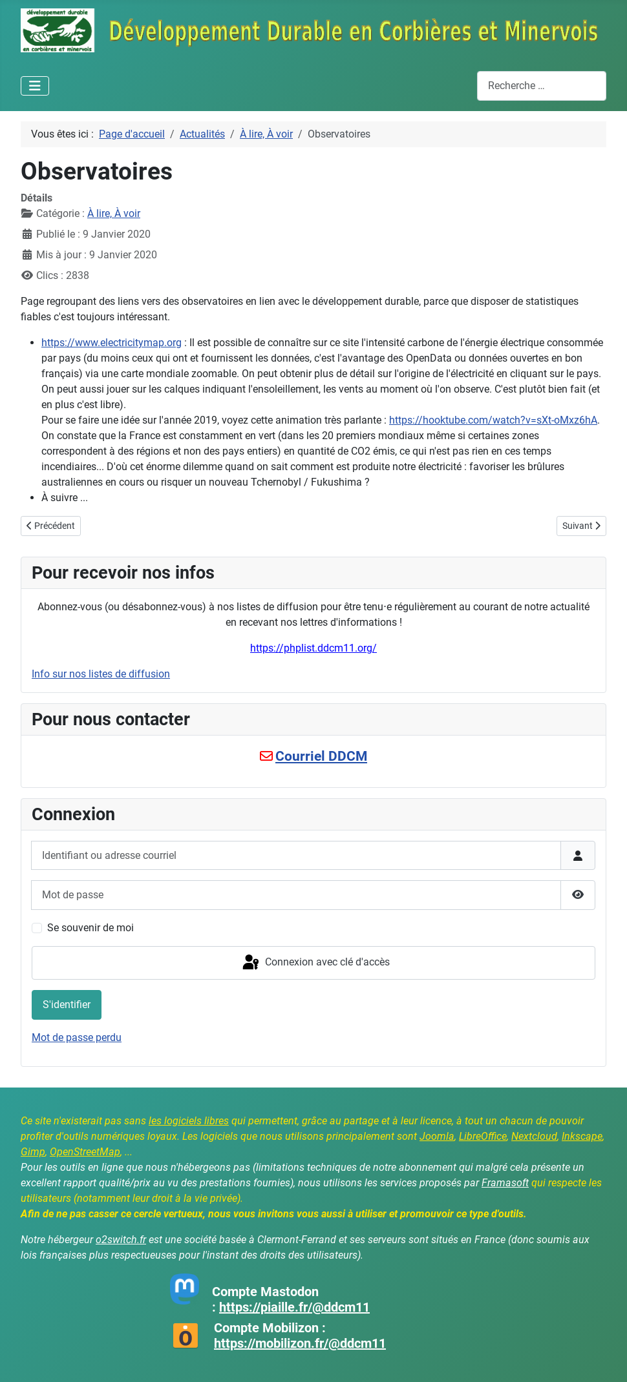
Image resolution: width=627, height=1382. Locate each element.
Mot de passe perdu (77, 1037)
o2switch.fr (121, 1239)
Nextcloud (534, 1136)
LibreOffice (483, 1136)
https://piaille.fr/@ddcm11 (294, 1307)
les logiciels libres (189, 1121)
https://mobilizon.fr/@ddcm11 (300, 1343)
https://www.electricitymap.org (111, 342)
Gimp (33, 1152)
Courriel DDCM (321, 756)
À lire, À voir (113, 213)
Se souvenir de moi (90, 928)
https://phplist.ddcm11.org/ (313, 648)
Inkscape (582, 1136)
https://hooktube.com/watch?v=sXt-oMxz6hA (493, 420)
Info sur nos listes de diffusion (101, 674)
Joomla (437, 1136)
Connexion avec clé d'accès (315, 963)
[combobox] (541, 85)
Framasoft (505, 1183)
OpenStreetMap (85, 1152)
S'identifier (66, 1004)
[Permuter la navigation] (35, 86)
